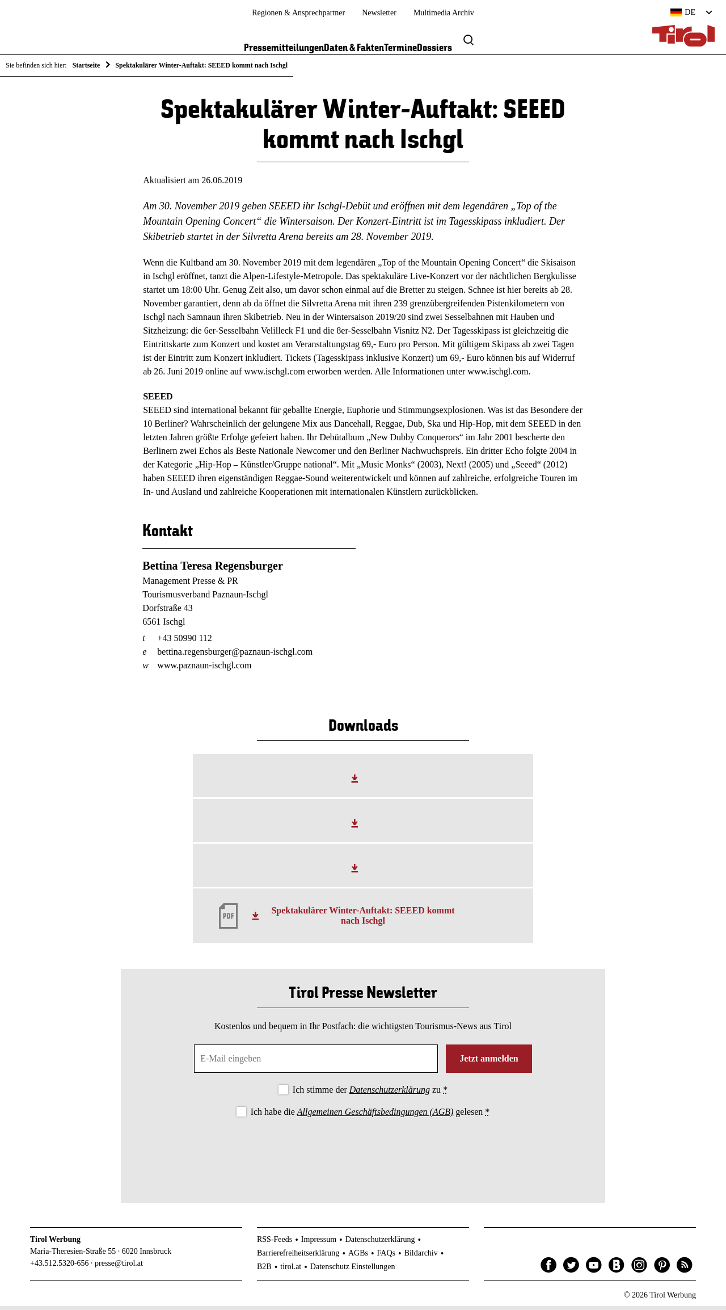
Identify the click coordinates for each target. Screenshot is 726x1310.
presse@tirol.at (119, 1267)
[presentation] (363, 1154)
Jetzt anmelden (488, 1062)
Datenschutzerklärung (389, 1093)
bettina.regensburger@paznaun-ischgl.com (235, 655)
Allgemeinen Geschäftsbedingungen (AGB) (375, 1116)
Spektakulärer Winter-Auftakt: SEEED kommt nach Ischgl (362, 920)
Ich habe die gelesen (370, 1116)
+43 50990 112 (184, 642)
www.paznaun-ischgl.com (204, 669)
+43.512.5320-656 (59, 1267)
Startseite (86, 65)
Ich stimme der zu (370, 1093)
